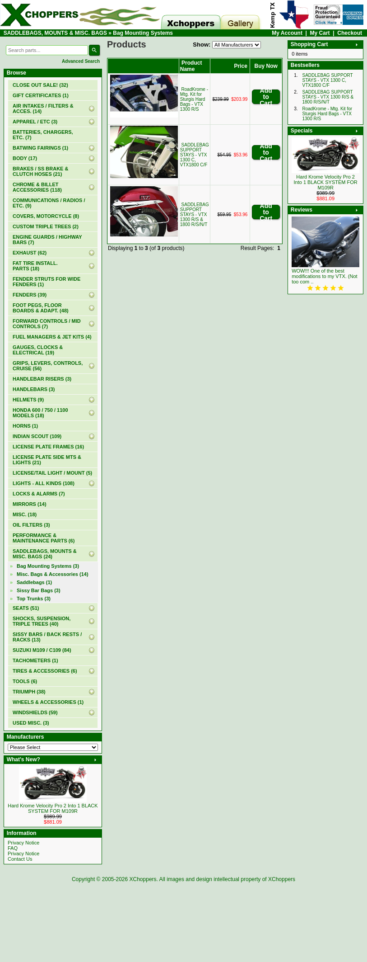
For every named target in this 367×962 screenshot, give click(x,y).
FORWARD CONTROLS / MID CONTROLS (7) (47, 323)
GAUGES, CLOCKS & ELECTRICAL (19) (38, 349)
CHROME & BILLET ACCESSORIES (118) (37, 187)
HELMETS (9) (28, 399)
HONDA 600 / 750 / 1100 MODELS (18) (40, 412)
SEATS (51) (26, 608)
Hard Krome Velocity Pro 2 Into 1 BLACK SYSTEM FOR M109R (53, 808)
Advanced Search (81, 61)
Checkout (349, 33)
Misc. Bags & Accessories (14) (52, 574)
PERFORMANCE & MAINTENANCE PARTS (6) (43, 538)
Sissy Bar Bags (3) (38, 590)
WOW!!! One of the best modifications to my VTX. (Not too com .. (325, 276)
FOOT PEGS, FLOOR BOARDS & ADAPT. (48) (41, 307)
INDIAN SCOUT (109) (37, 436)
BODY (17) (25, 158)
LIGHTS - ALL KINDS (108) (43, 483)
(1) (41, 95)
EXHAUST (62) (29, 252)
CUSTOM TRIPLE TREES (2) (46, 226)
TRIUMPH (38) (29, 691)
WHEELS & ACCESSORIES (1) (48, 702)
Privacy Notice (23, 842)
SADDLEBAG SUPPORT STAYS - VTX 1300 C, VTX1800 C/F (194, 154)
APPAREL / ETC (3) (35, 121)
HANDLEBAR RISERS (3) (42, 379)
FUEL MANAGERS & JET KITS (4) (52, 337)
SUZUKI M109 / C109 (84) (42, 650)
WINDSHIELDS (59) (35, 712)
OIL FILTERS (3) (31, 525)
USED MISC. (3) (31, 723)
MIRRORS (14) (29, 504)
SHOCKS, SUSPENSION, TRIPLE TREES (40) (41, 621)
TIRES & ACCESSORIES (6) (45, 671)
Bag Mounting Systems (143, 33)
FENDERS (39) (29, 294)
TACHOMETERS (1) (35, 660)
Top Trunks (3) (34, 598)
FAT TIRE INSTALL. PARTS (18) (35, 265)
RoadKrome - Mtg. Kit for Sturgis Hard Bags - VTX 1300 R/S (194, 99)
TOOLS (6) (25, 681)
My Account (287, 33)
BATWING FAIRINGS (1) (40, 148)
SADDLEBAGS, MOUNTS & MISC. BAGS (55, 33)
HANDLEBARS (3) (34, 389)
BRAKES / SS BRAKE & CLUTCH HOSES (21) (40, 171)
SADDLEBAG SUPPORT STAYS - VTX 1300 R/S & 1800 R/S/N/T (194, 214)
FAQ (13, 848)
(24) (45, 553)
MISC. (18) (25, 514)
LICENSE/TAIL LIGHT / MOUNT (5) (52, 473)
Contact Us (20, 859)
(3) (48, 566)
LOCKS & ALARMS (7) (39, 493)
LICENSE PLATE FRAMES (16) (48, 446)
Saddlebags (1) (34, 582)
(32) (40, 85)
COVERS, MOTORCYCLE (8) (46, 216)
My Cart (320, 33)
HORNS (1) (25, 426)
